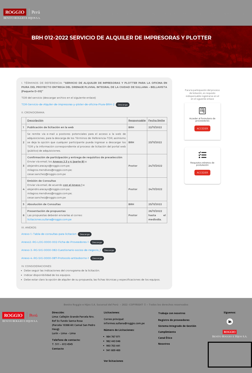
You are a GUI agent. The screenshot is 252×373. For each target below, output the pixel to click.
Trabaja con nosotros (171, 313)
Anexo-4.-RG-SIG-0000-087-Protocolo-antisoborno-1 (55, 258)
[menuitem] (71, 14)
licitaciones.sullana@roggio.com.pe (49, 219)
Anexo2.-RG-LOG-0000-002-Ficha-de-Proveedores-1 (55, 242)
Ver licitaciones (113, 361)
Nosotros (164, 343)
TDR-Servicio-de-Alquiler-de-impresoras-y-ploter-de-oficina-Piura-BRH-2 (67, 104)
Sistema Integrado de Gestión (177, 326)
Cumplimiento (167, 331)
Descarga (123, 104)
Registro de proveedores (174, 320)
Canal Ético (165, 337)
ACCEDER (202, 128)
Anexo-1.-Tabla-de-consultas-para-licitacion (48, 234)
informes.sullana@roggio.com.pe (124, 323)
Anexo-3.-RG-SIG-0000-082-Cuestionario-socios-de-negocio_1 (61, 250)
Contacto (58, 348)
